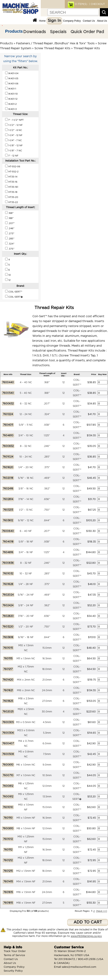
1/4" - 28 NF (26, 584)
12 (63, 382)
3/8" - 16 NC (25, 488)
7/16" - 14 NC (25, 499)
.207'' (47, 403)
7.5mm (47, 754)
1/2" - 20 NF (26, 626)
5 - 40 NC (26, 393)
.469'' (47, 478)
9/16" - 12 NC (26, 520)
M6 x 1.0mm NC (25, 764)
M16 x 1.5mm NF (25, 892)
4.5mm (47, 722)
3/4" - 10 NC (25, 435)
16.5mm (46, 658)
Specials (58, 32)
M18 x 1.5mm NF (25, 903)
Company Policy (72, 20)
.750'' (47, 510)
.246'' (47, 446)
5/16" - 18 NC (26, 478)
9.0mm (47, 764)
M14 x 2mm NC (26, 680)
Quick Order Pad (87, 32)
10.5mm (47, 775)
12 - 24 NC (26, 414)
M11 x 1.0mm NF (26, 818)
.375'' (47, 467)
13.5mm (47, 796)
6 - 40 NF (26, 531)
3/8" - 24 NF (25, 605)
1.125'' (47, 435)
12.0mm (47, 786)
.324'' (47, 414)
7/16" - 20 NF (26, 616)
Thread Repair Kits (87, 48)
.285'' (47, 456)
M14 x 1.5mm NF (25, 881)
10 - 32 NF (26, 573)
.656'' (47, 499)
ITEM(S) (81, 4)
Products (14, 31)
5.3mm (47, 733)
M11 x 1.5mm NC (26, 658)
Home (42, 20)
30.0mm (47, 711)
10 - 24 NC (25, 456)
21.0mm (47, 680)
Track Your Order (15, 951)
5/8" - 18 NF (26, 541)
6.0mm (47, 743)
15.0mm (47, 648)
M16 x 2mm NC (26, 690)
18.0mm (47, 669)
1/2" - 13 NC (26, 510)
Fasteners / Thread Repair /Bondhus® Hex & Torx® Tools (55, 43)
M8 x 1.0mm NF (26, 828)
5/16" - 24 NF (26, 595)
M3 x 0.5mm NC (25, 722)
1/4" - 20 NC (25, 467)
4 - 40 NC (26, 382)
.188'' (47, 393)
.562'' (47, 488)
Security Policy (13, 971)
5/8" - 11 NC (26, 425)
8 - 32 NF (26, 563)
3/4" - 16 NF (26, 552)
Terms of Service (14, 955)
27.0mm (47, 701)
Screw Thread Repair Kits (52, 48)
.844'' (47, 520)
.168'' (47, 382)
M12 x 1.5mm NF (25, 871)
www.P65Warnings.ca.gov (86, 936)
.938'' (47, 425)
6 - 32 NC (26, 403)
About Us (102, 20)
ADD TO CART (88, 922)
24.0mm (47, 690)
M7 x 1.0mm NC (26, 775)
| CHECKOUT (96, 4)
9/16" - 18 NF (26, 637)
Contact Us (89, 20)
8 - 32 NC (26, 446)
